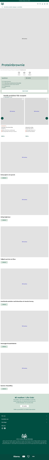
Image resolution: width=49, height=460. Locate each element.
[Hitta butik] (37, 4)
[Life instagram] (2, 428)
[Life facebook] (4, 428)
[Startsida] (2, 3)
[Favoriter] (40, 4)
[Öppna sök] (25, 7)
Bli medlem (24, 406)
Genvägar (24, 422)
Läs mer (4, 220)
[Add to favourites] (23, 99)
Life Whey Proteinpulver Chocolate (13, 83)
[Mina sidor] (42, 4)
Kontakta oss (24, 419)
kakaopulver (7, 86)
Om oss (24, 416)
